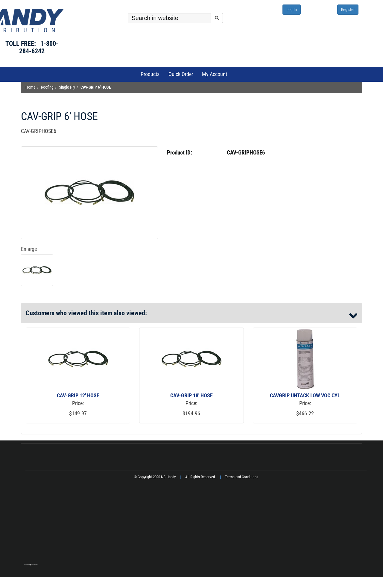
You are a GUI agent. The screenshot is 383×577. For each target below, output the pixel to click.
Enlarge (29, 249)
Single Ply (67, 87)
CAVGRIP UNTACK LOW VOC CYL (305, 395)
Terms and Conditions (241, 477)
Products (150, 74)
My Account (214, 74)
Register (348, 9)
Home (30, 87)
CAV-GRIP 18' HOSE (191, 395)
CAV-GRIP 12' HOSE (78, 395)
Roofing (47, 87)
